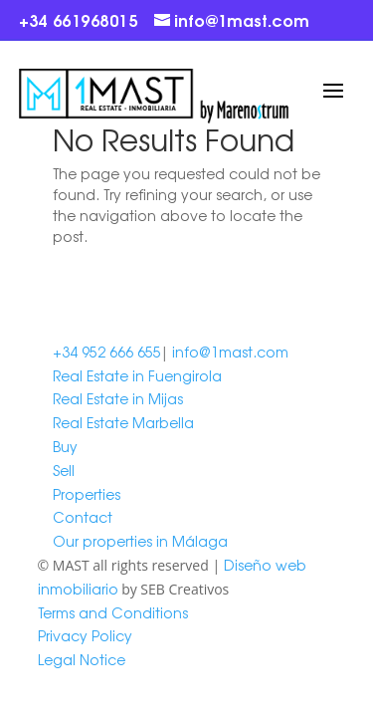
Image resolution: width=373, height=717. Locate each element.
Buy (65, 446)
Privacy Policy (85, 635)
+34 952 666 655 (107, 351)
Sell (64, 470)
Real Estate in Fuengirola (137, 375)
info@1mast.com (230, 351)
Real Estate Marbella (123, 422)
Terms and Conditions (113, 612)
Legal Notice (81, 659)
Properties (86, 494)
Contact (82, 517)
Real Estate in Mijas (118, 398)
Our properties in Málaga (140, 541)
